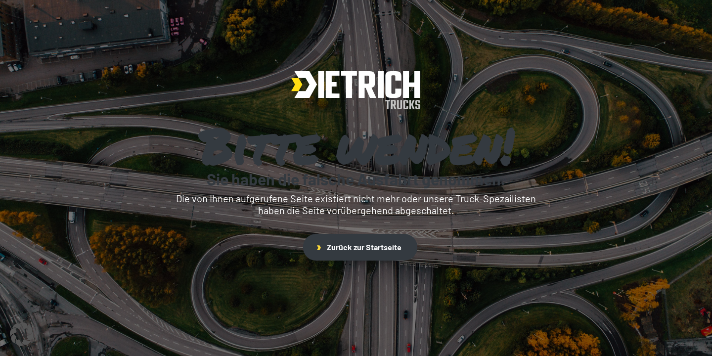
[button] (22, 334)
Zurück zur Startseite (359, 247)
